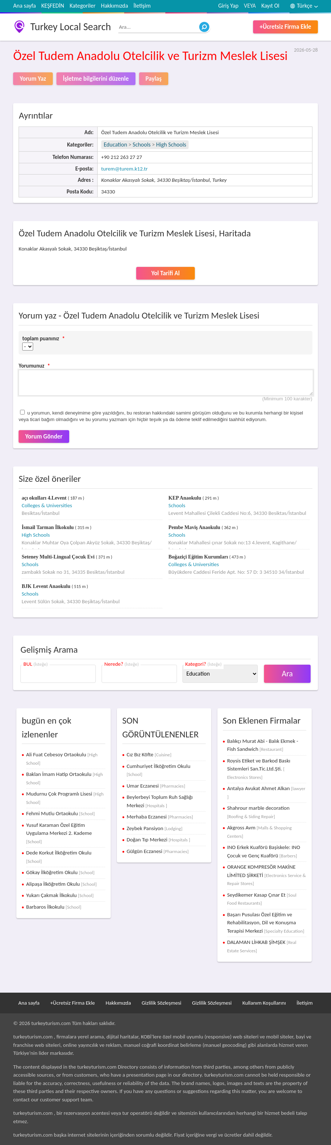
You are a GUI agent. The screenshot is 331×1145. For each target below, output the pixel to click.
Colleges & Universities (46, 505)
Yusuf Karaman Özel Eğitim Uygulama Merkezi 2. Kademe (59, 833)
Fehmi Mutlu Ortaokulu (60, 813)
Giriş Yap (228, 5)
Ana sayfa (24, 5)
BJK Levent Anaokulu (46, 586)
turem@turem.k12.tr (124, 168)
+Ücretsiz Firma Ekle (285, 27)
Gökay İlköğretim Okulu (60, 872)
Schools (141, 144)
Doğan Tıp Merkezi (158, 839)
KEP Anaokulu (185, 498)
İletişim (142, 5)
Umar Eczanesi (156, 785)
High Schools (171, 144)
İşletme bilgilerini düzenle (96, 79)
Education (115, 144)
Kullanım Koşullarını (264, 1003)
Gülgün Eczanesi (158, 851)
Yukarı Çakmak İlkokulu (60, 895)
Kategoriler (82, 5)
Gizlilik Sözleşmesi (161, 1003)
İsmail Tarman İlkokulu (48, 527)
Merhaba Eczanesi (160, 816)
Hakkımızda (114, 5)
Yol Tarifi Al (165, 273)
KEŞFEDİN (52, 5)
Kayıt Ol (270, 5)
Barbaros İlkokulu (53, 907)
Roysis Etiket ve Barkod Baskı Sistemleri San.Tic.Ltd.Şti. (259, 768)
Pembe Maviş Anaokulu (195, 527)
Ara (287, 673)
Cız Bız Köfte (149, 754)
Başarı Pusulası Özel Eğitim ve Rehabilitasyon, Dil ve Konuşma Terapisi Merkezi (265, 922)
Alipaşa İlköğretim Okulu (61, 884)
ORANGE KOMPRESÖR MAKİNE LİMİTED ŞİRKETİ (266, 875)
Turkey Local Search (70, 26)
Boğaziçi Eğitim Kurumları (199, 557)
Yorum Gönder (43, 436)
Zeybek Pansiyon (154, 828)
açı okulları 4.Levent (44, 498)
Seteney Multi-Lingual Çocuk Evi (58, 557)
